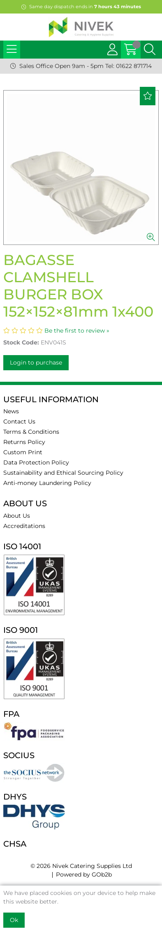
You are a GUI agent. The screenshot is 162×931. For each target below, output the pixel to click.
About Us (16, 515)
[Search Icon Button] (150, 50)
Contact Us (19, 421)
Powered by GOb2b (84, 874)
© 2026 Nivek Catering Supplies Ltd (81, 866)
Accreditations (24, 526)
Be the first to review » (76, 330)
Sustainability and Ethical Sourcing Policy (63, 472)
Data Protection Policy (36, 462)
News (11, 411)
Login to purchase (36, 362)
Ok (14, 920)
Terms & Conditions (31, 431)
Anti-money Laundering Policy (47, 483)
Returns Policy (24, 442)
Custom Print (22, 452)
